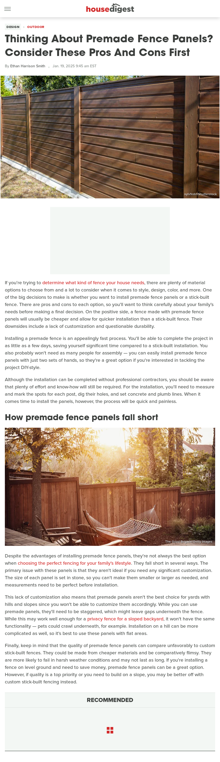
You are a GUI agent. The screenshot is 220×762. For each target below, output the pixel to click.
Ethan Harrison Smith (27, 66)
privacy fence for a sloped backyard (125, 618)
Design (12, 26)
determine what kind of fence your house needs (93, 282)
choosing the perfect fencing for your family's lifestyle (74, 563)
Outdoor (35, 26)
